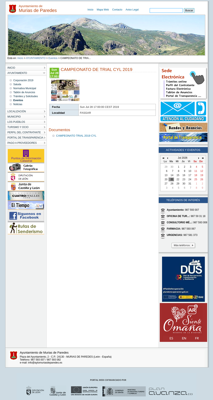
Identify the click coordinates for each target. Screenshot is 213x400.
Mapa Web (103, 9)
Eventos (52, 58)
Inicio (91, 9)
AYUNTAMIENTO (35, 58)
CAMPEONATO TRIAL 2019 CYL (76, 135)
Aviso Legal (132, 9)
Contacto (117, 9)
